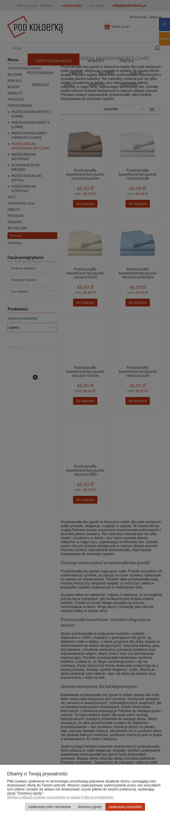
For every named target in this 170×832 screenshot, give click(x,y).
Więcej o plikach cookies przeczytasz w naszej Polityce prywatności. (60, 797)
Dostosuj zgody (90, 807)
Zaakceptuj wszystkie (125, 807)
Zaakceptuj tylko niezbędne (49, 807)
